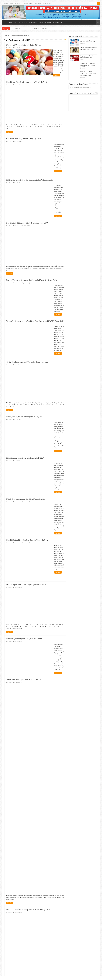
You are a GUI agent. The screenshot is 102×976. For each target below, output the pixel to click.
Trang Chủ (5, 22)
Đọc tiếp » (9, 79)
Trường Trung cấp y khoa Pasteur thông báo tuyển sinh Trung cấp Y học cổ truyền (88, 49)
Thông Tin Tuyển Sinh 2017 (16, 3)
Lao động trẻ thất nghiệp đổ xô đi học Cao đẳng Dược (27, 227)
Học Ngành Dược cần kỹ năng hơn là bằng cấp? (24, 421)
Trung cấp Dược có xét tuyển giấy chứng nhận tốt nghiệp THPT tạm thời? (35, 325)
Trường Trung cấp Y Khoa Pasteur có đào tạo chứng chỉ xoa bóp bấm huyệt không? (88, 73)
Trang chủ (7, 35)
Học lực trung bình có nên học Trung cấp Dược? (25, 462)
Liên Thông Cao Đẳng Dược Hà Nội (41, 22)
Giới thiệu (5, 3)
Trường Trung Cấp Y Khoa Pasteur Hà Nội (80, 87)
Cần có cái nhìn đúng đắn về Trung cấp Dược (23, 143)
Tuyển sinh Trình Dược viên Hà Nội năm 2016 (24, 684)
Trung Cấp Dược (13, 22)
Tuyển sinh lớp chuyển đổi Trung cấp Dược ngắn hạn (27, 366)
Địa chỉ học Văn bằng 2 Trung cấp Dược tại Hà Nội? (26, 86)
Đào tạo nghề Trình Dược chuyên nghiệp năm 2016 (26, 588)
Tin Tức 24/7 (38, 3)
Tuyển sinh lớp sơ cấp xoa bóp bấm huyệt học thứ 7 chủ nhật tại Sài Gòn (29, 28)
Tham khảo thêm (47, 3)
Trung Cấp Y (24, 22)
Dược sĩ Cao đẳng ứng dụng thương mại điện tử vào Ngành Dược (32, 284)
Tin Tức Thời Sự (18, 88)
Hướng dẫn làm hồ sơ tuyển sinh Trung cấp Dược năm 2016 (29, 184)
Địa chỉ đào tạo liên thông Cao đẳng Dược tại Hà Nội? (27, 544)
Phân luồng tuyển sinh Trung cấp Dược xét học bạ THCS (28, 913)
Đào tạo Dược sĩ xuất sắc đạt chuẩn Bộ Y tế (23, 45)
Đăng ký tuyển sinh (28, 3)
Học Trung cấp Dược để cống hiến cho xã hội (24, 643)
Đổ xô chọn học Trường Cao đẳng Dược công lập (25, 503)
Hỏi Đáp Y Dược (57, 22)
